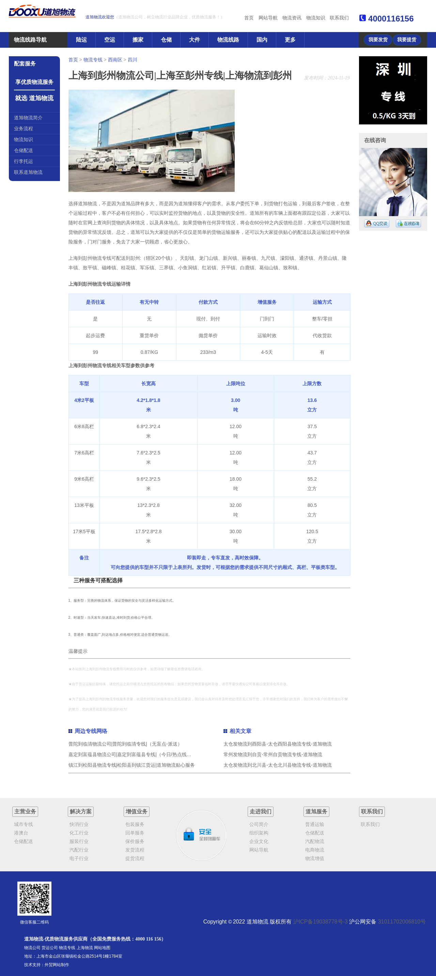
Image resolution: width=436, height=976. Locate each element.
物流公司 (32, 947)
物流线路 (228, 40)
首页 (249, 17)
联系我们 (339, 17)
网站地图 (102, 947)
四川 (132, 59)
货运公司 (50, 947)
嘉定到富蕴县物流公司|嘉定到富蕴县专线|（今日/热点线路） (132, 754)
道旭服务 (316, 811)
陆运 (81, 40)
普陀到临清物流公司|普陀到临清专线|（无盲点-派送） (125, 744)
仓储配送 (23, 150)
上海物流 (85, 947)
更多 (290, 40)
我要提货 (406, 39)
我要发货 (378, 39)
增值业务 (136, 811)
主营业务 (25, 811)
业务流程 (23, 128)
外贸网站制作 (57, 964)
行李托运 (23, 161)
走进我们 (260, 811)
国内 (261, 40)
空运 (109, 40)
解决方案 (81, 811)
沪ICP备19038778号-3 (320, 922)
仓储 (166, 40)
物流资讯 (291, 17)
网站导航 (268, 17)
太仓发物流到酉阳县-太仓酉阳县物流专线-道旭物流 (277, 744)
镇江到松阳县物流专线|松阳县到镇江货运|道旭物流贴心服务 (131, 765)
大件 (194, 40)
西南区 (115, 59)
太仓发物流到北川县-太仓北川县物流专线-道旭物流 (277, 765)
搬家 (138, 40)
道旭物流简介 (28, 117)
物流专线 (93, 59)
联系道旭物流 (28, 172)
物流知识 (315, 17)
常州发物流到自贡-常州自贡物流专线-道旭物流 (272, 754)
